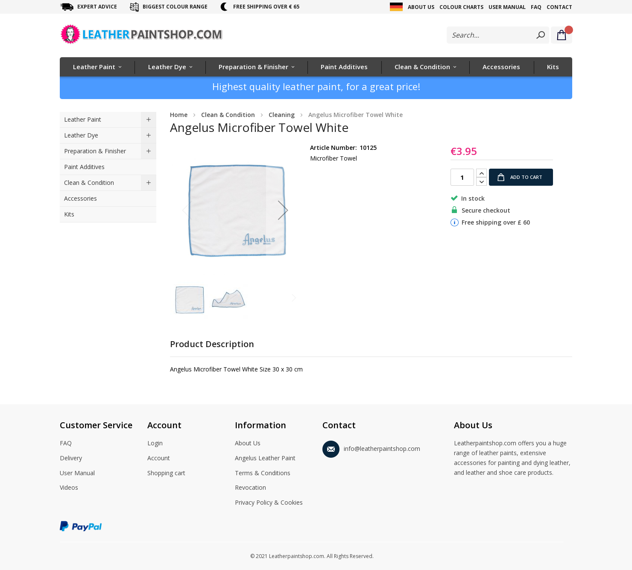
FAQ (536, 7)
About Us (421, 7)
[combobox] (498, 35)
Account (158, 458)
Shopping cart (166, 473)
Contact (559, 7)
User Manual (507, 7)
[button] (283, 210)
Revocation (250, 488)
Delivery (71, 458)
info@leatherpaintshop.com (371, 447)
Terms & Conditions (262, 473)
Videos (69, 488)
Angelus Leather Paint (265, 458)
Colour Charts (461, 7)
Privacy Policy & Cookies (269, 503)
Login (155, 443)
